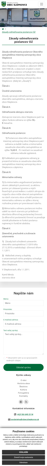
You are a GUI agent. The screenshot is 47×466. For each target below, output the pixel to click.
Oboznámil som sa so (21, 359)
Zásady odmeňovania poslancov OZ (18, 32)
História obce (23, 383)
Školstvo (23, 387)
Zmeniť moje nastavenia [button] (23, 457)
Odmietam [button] (23, 462)
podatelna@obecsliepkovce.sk (25, 419)
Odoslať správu (23, 367)
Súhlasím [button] (23, 452)
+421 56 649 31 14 (25, 414)
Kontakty (23, 396)
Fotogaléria (23, 393)
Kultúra (23, 390)
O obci (23, 380)
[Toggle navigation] (41, 4)
